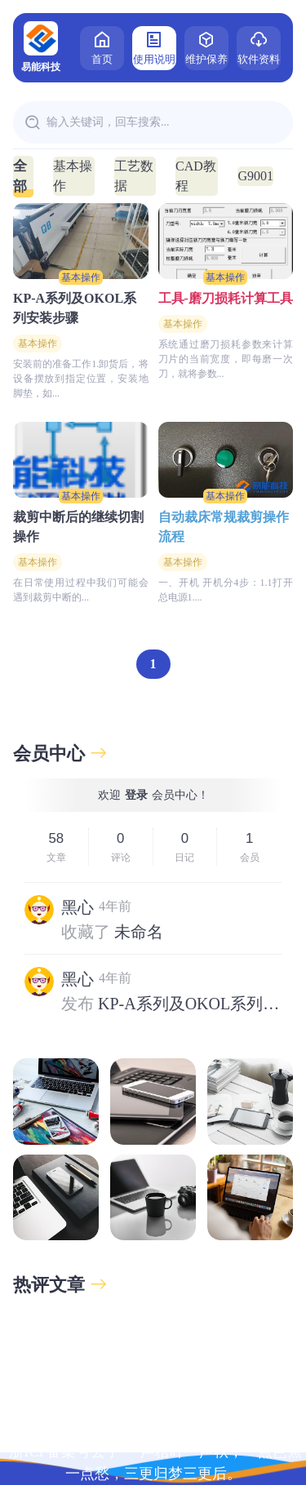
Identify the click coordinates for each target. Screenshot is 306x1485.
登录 (136, 795)
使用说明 (141, 47)
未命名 (138, 932)
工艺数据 (133, 176)
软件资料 (245, 47)
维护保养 (193, 47)
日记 (184, 857)
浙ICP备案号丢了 (64, 1451)
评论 (121, 857)
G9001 (255, 176)
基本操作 (72, 176)
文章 (56, 857)
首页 (89, 47)
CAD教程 (195, 176)
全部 (20, 176)
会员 (249, 857)
